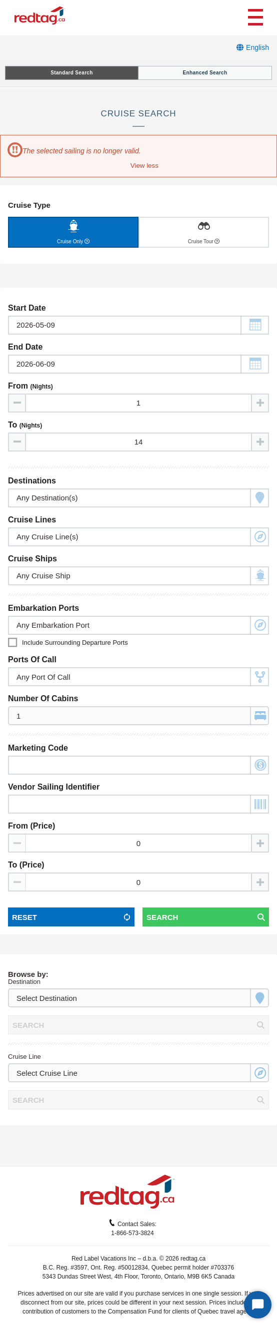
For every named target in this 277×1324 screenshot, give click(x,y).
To (25, 425)
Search (162, 917)
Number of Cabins (43, 698)
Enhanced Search (205, 72)
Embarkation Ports (43, 608)
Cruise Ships (32, 558)
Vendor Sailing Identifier (54, 787)
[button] (144, 165)
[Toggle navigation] (256, 16)
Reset (24, 917)
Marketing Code (38, 748)
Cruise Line (24, 1056)
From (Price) (31, 826)
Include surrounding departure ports (75, 642)
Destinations (32, 480)
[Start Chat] (258, 1305)
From (30, 386)
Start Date (27, 308)
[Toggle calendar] (138, 325)
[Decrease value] (17, 403)
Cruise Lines (32, 519)
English (257, 47)
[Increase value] (259, 403)
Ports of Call (32, 659)
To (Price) (26, 865)
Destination (24, 981)
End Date (25, 347)
